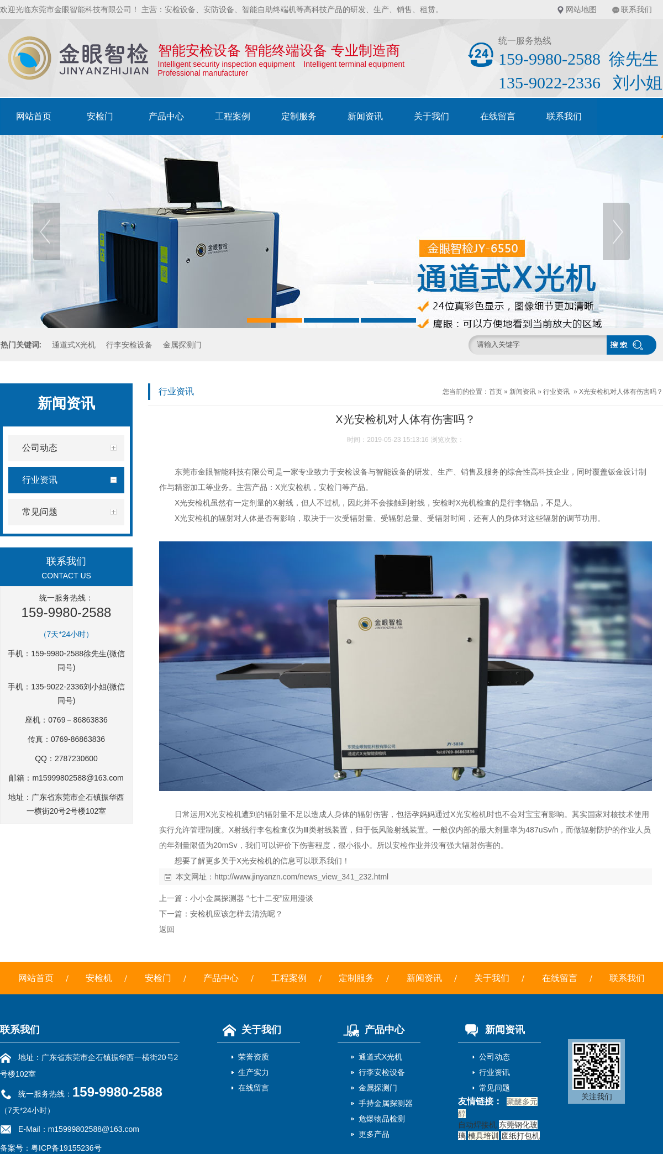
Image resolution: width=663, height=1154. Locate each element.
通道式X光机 (74, 344)
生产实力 (253, 1072)
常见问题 (494, 1087)
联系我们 (636, 9)
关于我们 (431, 116)
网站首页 (33, 116)
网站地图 (581, 9)
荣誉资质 (253, 1056)
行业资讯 (556, 392)
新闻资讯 (365, 116)
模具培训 (483, 1135)
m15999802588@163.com (77, 777)
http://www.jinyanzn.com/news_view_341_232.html (301, 876)
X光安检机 (293, 487)
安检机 (99, 978)
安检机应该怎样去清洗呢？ (236, 913)
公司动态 (494, 1056)
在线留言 (497, 116)
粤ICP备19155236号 (66, 1148)
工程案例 (232, 116)
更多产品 (374, 1134)
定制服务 (299, 116)
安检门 (100, 116)
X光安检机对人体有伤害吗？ (621, 392)
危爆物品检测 (382, 1118)
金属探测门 (182, 344)
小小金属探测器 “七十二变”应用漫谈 (251, 898)
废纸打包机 (520, 1135)
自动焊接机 (477, 1124)
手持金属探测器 (386, 1103)
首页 (495, 392)
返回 (167, 929)
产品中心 (166, 116)
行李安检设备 (129, 344)
